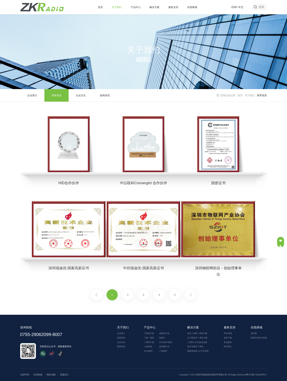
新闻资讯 (105, 95)
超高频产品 (164, 346)
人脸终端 (148, 346)
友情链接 (37, 374)
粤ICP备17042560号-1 (256, 374)
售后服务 (228, 342)
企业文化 (81, 95)
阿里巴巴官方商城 (259, 338)
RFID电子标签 (165, 342)
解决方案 (154, 7)
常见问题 (228, 333)
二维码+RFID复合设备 (197, 342)
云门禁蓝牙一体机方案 (197, 338)
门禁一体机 (149, 338)
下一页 (190, 294)
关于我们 (117, 7)
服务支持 (173, 7)
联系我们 (228, 346)
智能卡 (162, 338)
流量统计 (64, 374)
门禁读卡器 (149, 333)
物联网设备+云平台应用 (198, 351)
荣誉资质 (56, 95)
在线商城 (192, 7)
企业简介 (32, 95)
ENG (234, 7)
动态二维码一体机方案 (197, 333)
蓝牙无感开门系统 (195, 346)
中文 (241, 7)
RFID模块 (148, 351)
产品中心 (136, 7)
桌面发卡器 (164, 333)
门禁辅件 (163, 351)
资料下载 (228, 338)
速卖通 (254, 333)
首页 (100, 7)
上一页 (96, 294)
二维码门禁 (149, 342)
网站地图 (51, 374)
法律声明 (24, 374)
